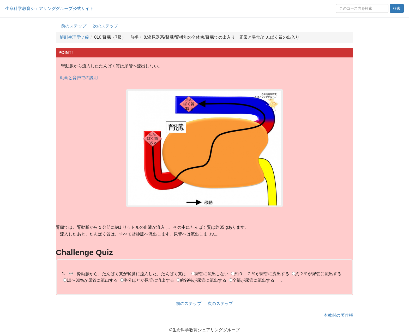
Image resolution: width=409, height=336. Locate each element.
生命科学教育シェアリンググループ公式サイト (49, 8)
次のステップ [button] (105, 26)
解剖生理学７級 (74, 37)
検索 (396, 8)
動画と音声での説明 (79, 77)
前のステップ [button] (73, 26)
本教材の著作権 (338, 315)
